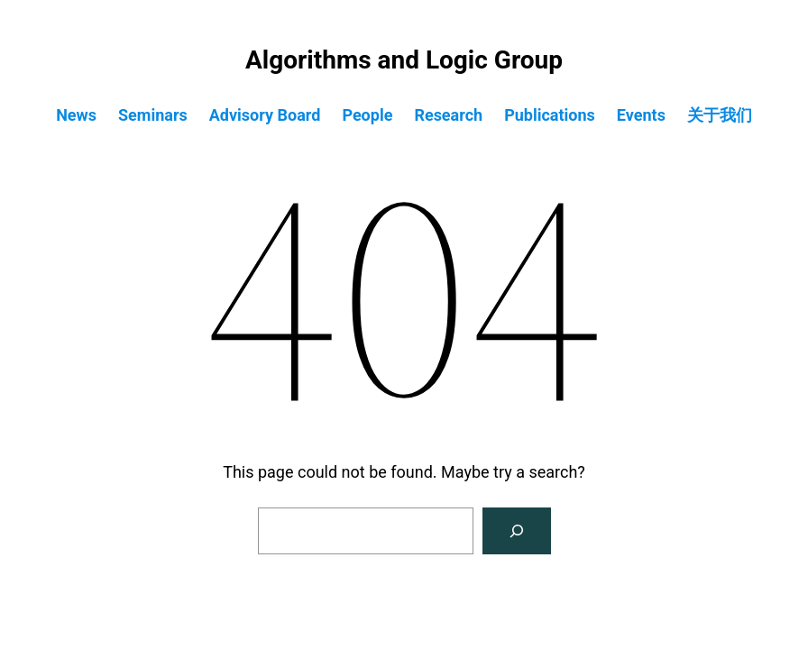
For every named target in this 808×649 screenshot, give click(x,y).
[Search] (516, 530)
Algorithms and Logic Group (404, 60)
